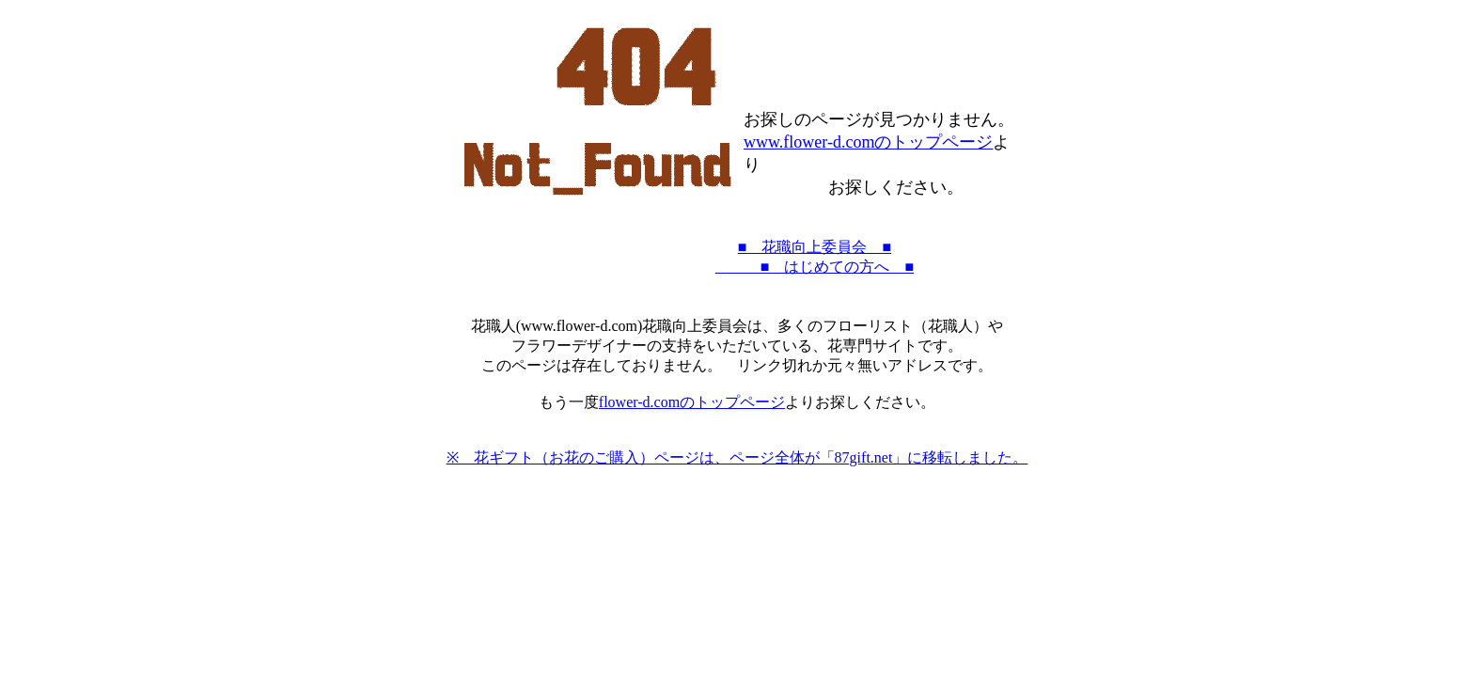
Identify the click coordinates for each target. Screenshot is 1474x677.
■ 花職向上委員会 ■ (814, 247)
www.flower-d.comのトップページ (868, 142)
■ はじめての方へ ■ (814, 267)
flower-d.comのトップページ (692, 402)
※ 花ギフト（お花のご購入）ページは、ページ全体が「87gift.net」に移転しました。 (737, 457)
